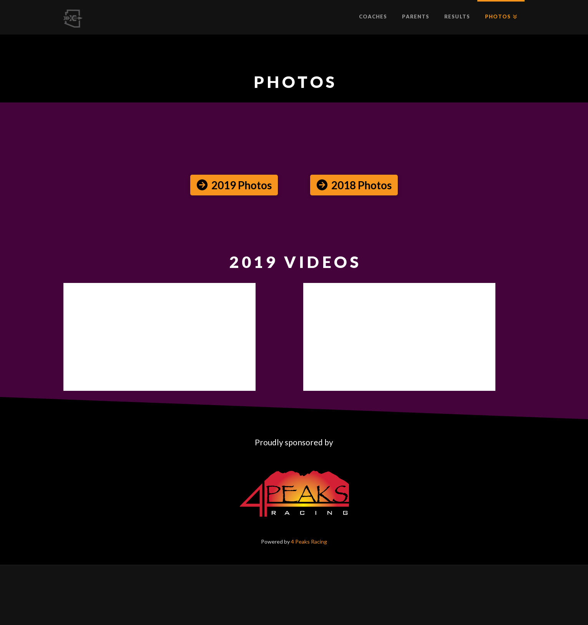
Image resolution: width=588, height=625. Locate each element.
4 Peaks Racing (309, 541)
